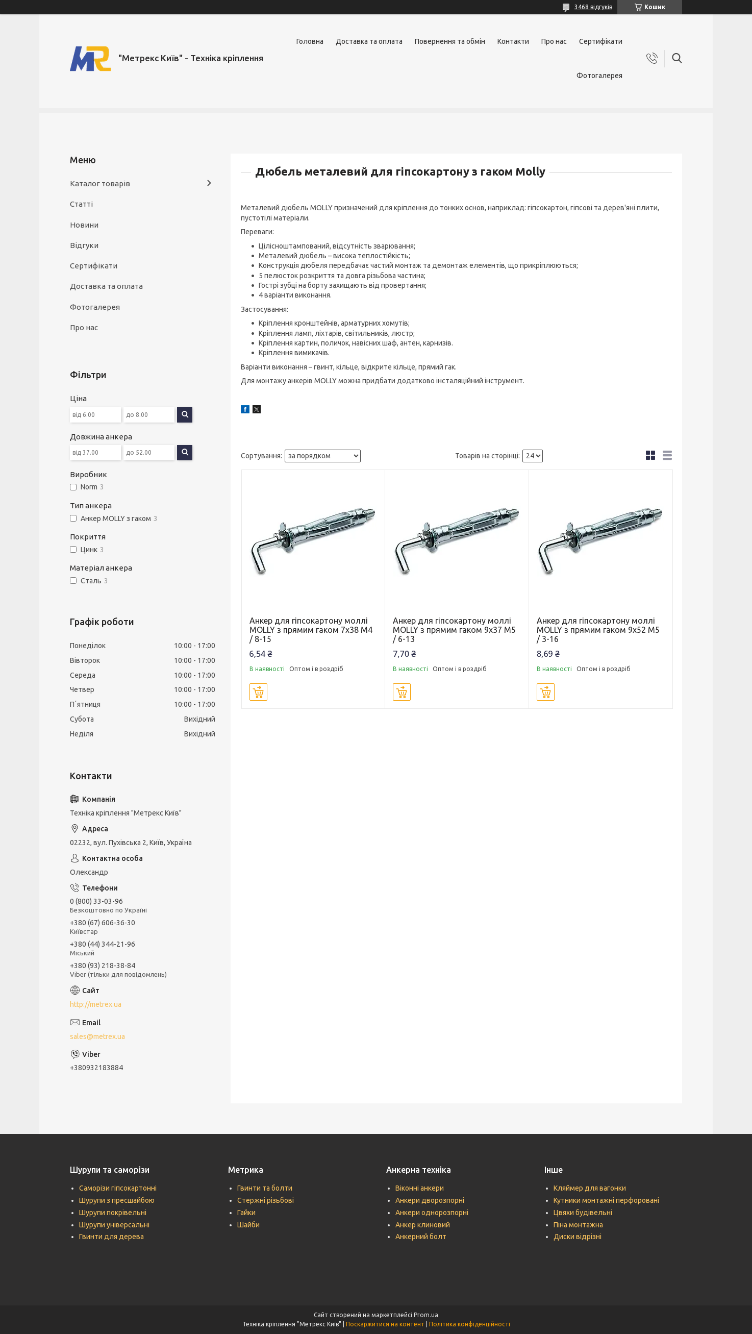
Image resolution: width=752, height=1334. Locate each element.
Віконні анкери (419, 1188)
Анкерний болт (420, 1236)
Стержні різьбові (265, 1200)
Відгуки (84, 245)
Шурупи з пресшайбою (117, 1200)
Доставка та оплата (369, 41)
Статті (81, 204)
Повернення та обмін (450, 41)
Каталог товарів (100, 183)
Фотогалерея (599, 75)
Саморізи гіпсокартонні (118, 1188)
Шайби (248, 1225)
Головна (309, 41)
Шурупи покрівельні (112, 1212)
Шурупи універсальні (114, 1225)
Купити (258, 692)
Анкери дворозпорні (429, 1200)
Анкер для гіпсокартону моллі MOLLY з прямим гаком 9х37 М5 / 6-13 (454, 630)
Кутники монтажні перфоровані (606, 1200)
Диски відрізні (577, 1236)
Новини (84, 224)
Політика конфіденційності (469, 1324)
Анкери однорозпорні (431, 1212)
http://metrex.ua (95, 1004)
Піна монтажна (578, 1225)
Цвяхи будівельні (583, 1212)
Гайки (246, 1212)
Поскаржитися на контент (385, 1324)
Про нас (554, 41)
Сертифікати (600, 41)
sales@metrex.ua (97, 1036)
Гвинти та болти (264, 1188)
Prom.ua (426, 1315)
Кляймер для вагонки (590, 1188)
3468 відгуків (593, 7)
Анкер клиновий (422, 1225)
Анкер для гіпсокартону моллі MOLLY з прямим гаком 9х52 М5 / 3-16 (598, 630)
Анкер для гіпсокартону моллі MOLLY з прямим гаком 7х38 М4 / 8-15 (310, 630)
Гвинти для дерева (111, 1236)
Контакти (513, 41)
